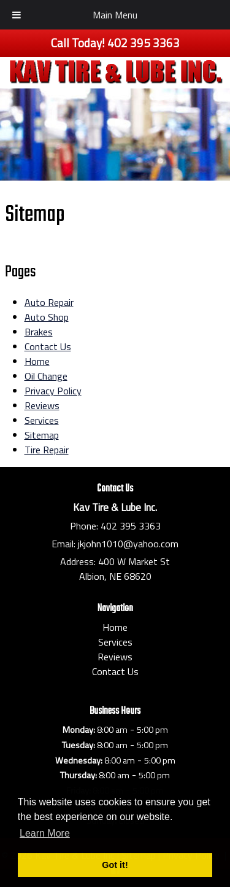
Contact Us (48, 346)
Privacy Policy (53, 390)
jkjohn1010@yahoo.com (128, 543)
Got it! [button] (115, 865)
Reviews (42, 405)
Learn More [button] (45, 833)
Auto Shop (47, 317)
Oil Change (46, 376)
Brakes (39, 331)
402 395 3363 (131, 525)
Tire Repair (47, 449)
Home (37, 361)
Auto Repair (49, 302)
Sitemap (42, 435)
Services (42, 420)
